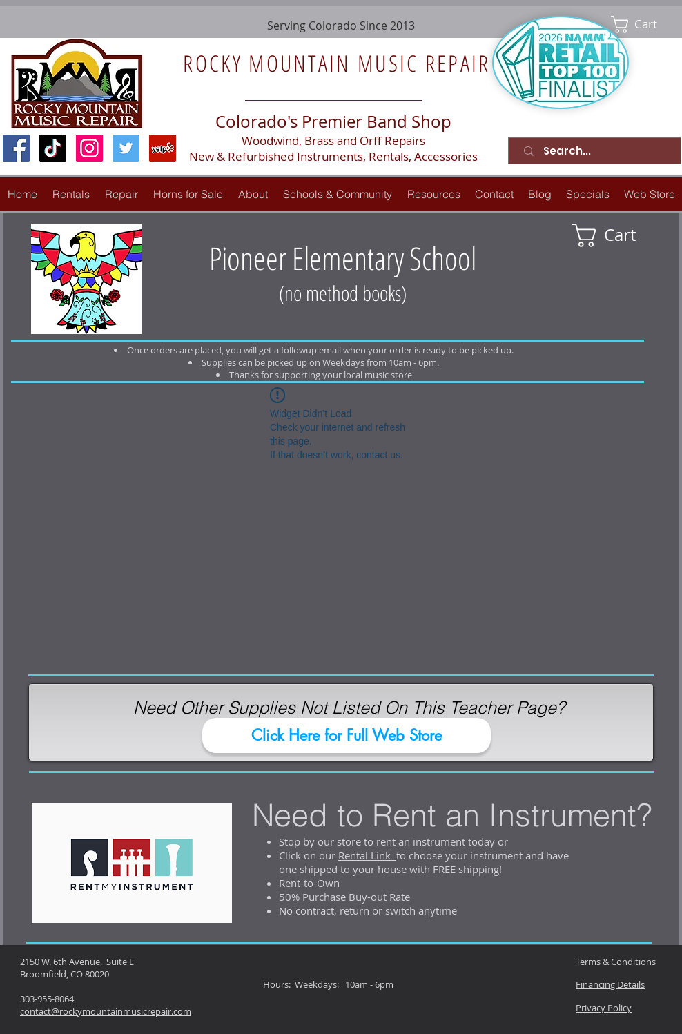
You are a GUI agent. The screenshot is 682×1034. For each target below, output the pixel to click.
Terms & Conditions (616, 961)
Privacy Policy (604, 1008)
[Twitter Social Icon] (126, 148)
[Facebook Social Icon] (16, 148)
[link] (643, 24)
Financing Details (610, 984)
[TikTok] (52, 148)
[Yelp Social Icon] (162, 148)
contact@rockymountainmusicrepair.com (105, 1011)
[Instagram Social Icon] (89, 148)
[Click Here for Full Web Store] (346, 735)
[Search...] (597, 151)
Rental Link (367, 855)
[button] (121, 194)
